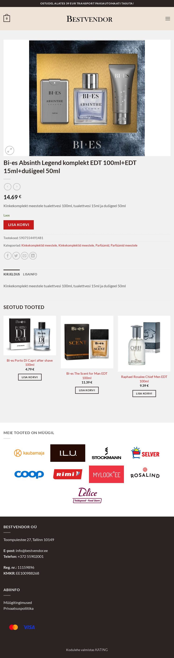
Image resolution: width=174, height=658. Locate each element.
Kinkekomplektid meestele (39, 245)
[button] (6, 18)
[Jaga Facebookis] (8, 256)
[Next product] (7, 186)
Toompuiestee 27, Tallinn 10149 (28, 539)
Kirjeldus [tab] (11, 274)
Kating (101, 650)
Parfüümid (102, 245)
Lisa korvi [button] (30, 377)
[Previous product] (16, 186)
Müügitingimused (17, 602)
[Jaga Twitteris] (16, 256)
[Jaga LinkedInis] (33, 256)
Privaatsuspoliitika (18, 608)
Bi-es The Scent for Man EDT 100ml (86, 375)
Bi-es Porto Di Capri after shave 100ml (30, 362)
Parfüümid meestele (124, 245)
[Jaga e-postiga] (24, 256)
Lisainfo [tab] (30, 274)
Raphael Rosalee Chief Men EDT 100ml (144, 379)
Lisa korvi (18, 225)
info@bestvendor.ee (32, 550)
